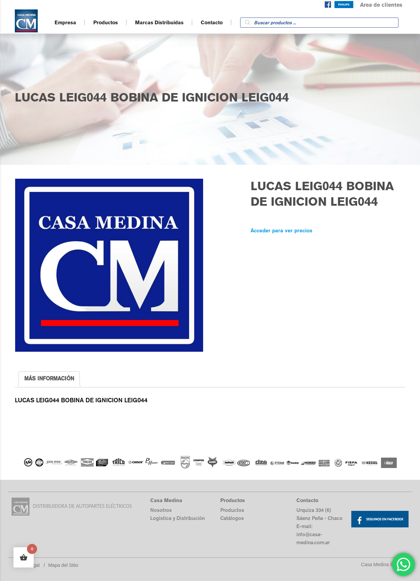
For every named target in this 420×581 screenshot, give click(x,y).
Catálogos (232, 518)
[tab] (49, 378)
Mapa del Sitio (63, 565)
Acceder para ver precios (281, 230)
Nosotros (161, 510)
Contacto (212, 22)
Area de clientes (381, 5)
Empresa (65, 22)
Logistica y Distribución (177, 518)
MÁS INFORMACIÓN (49, 378)
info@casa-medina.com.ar (313, 538)
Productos (105, 22)
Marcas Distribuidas (159, 22)
